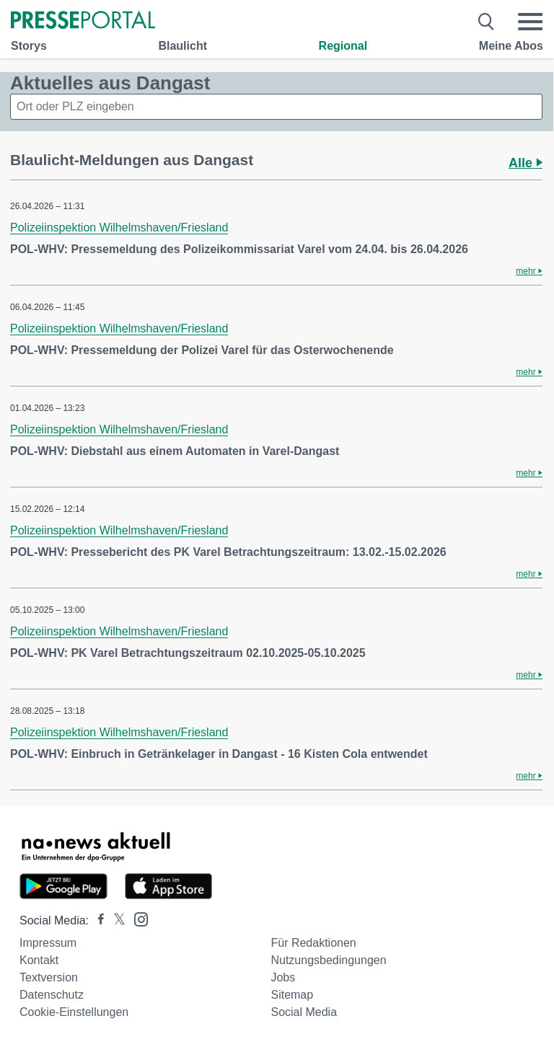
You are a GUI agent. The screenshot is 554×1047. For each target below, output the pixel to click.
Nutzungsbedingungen (328, 960)
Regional (343, 46)
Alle (525, 163)
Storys (29, 46)
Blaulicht (182, 46)
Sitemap (292, 995)
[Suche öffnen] (487, 22)
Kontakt (38, 960)
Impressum (47, 943)
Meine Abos (511, 46)
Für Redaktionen (313, 943)
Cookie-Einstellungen (73, 1012)
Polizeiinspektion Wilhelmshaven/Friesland (119, 227)
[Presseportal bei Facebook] (97, 920)
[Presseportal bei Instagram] (137, 918)
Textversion (48, 977)
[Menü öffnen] (530, 22)
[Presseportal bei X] (115, 920)
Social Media (304, 1012)
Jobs (283, 977)
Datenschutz (51, 995)
